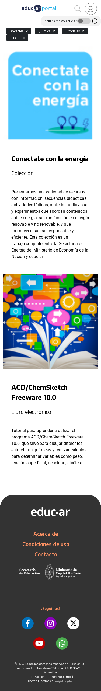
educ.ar (21, 663)
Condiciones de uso (45, 544)
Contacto (45, 554)
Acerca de (45, 534)
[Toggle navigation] (4, 3)
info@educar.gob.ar (64, 681)
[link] (91, 9)
